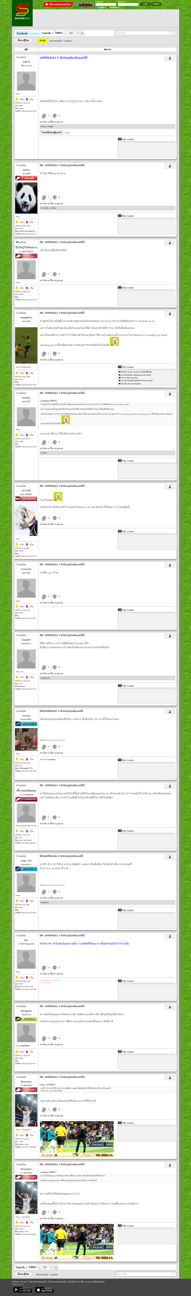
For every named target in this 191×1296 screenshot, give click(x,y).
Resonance (26, 1081)
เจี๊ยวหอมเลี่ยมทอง (26, 790)
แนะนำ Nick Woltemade (131, 383)
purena (26, 169)
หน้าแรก (15, 1282)
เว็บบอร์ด (72, 1282)
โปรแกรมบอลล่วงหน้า (57, 1282)
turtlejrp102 (45, 678)
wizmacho (26, 569)
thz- (26, 940)
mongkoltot (26, 317)
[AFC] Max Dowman (129, 378)
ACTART (26, 490)
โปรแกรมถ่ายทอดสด (37, 1282)
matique (26, 397)
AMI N (26, 61)
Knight (50, 126)
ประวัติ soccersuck (84, 1282)
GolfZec (53, 208)
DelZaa (44, 126)
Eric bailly (45, 208)
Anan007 (26, 639)
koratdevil (45, 902)
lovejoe (26, 715)
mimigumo (26, 1010)
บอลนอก (68, 41)
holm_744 (26, 860)
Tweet (67, 133)
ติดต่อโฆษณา (99, 1282)
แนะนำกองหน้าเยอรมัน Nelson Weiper (137, 380)
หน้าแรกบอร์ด (55, 41)
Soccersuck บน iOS (57, 740)
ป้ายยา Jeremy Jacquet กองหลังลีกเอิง (136, 372)
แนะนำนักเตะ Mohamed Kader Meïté (136, 375)
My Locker (126, 139)
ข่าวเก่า (24, 1282)
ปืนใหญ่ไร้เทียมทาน (26, 247)
